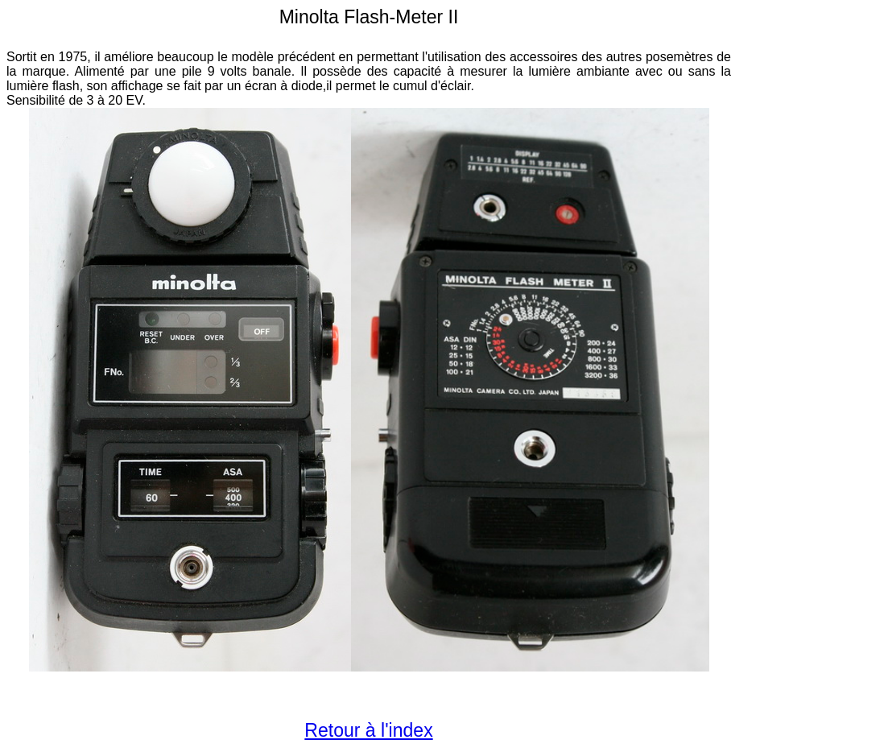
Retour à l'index (368, 730)
